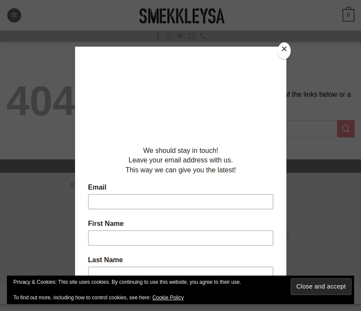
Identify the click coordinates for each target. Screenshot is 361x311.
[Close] (284, 50)
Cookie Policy (168, 298)
